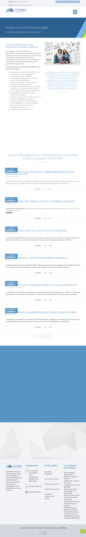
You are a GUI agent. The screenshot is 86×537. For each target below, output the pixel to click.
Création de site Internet (34, 528)
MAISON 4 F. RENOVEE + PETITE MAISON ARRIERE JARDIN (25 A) (37, 258)
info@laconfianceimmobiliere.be (23, 5)
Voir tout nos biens (43, 336)
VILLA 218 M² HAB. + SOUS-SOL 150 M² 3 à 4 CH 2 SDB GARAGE (36, 231)
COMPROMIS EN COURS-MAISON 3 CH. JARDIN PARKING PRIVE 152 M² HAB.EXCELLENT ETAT (40, 173)
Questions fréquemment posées (50, 496)
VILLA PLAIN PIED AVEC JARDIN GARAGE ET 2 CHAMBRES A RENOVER (40, 201)
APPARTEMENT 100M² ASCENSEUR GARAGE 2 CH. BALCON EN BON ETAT (41, 285)
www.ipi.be (68, 493)
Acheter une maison (52, 489)
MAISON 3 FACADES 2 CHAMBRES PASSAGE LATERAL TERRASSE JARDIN (41, 312)
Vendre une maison (52, 484)
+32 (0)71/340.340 (21, 2)
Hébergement (50, 528)
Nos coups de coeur (52, 479)
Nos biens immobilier (49, 473)
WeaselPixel (62, 528)
